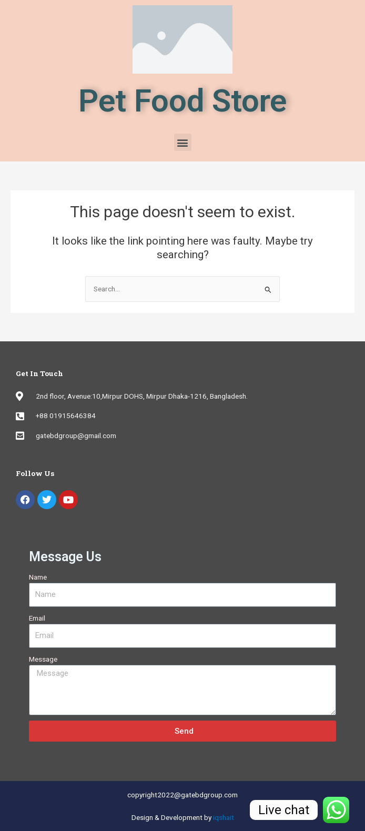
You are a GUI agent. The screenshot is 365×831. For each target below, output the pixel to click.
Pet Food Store (182, 100)
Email (37, 618)
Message (43, 659)
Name (38, 577)
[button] (182, 142)
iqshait (223, 817)
